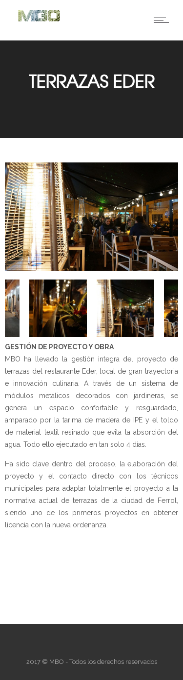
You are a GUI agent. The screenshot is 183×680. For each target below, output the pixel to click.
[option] (91, 218)
